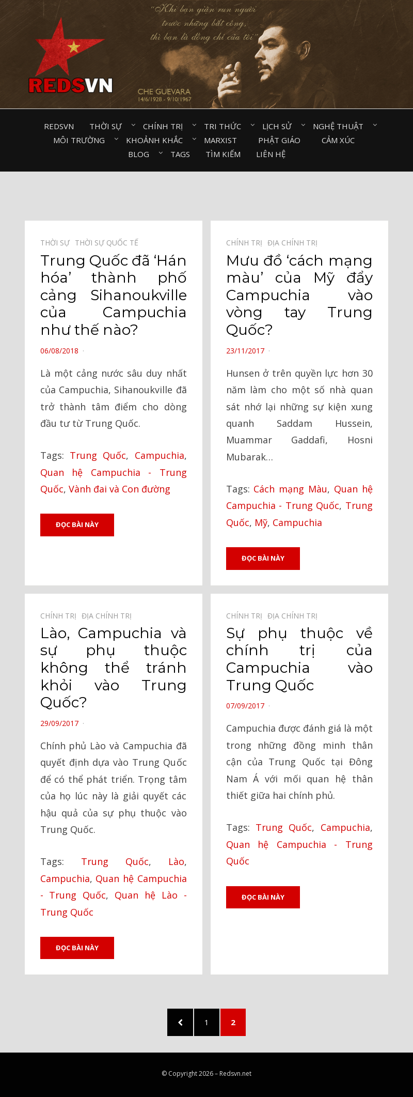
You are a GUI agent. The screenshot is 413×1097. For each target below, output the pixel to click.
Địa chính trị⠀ (295, 243)
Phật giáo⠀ (282, 140)
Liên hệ (270, 154)
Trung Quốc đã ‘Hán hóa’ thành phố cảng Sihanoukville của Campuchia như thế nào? (113, 295)
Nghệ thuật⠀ (341, 126)
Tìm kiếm (223, 154)
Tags (180, 154)
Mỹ (261, 522)
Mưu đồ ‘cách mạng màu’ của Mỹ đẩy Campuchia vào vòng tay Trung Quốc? (299, 295)
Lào (176, 861)
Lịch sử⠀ (279, 126)
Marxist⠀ (223, 140)
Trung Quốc (98, 455)
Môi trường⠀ (81, 140)
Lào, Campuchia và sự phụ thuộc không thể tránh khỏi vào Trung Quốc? (113, 667)
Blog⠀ (141, 154)
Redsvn (59, 126)
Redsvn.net (235, 1073)
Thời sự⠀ (108, 126)
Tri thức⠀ (225, 126)
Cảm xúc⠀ (341, 140)
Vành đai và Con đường (119, 489)
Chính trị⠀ (165, 126)
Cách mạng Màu (290, 489)
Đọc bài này (77, 524)
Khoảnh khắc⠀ (157, 140)
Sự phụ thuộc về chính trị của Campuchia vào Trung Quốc (299, 659)
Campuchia (159, 455)
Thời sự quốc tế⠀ (109, 243)
